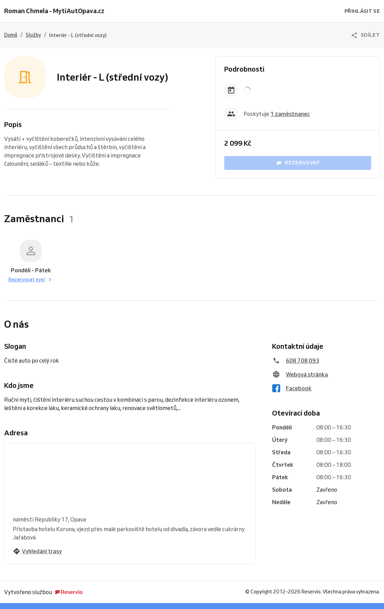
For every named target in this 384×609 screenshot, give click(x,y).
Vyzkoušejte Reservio (162, 600)
